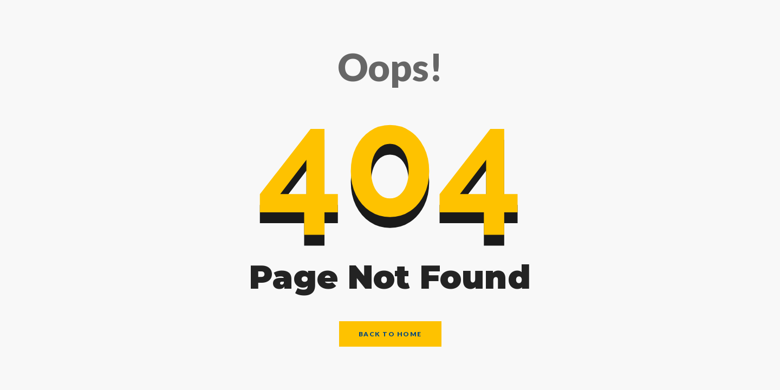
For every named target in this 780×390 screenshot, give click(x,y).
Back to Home (390, 334)
